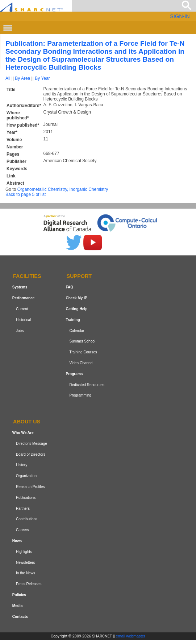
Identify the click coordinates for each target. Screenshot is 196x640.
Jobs (20, 331)
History (21, 465)
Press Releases (29, 584)
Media (17, 606)
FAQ (69, 287)
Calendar (76, 331)
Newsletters (25, 563)
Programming (80, 395)
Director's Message (31, 444)
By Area (22, 78)
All (7, 78)
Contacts (20, 617)
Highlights (24, 552)
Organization (26, 476)
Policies (19, 595)
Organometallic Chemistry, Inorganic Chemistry (62, 189)
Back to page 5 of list (25, 194)
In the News (25, 573)
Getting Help (76, 309)
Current (22, 309)
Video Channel (81, 363)
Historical (23, 320)
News (17, 541)
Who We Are (23, 433)
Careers (22, 530)
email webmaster (131, 636)
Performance (23, 298)
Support (79, 276)
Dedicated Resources (86, 385)
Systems (19, 287)
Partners (23, 508)
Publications (26, 498)
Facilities (27, 276)
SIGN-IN (179, 16)
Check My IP (76, 298)
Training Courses (83, 352)
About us (26, 421)
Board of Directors (30, 454)
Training (73, 320)
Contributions (26, 519)
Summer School (82, 341)
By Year (42, 78)
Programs (74, 374)
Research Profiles (30, 487)
